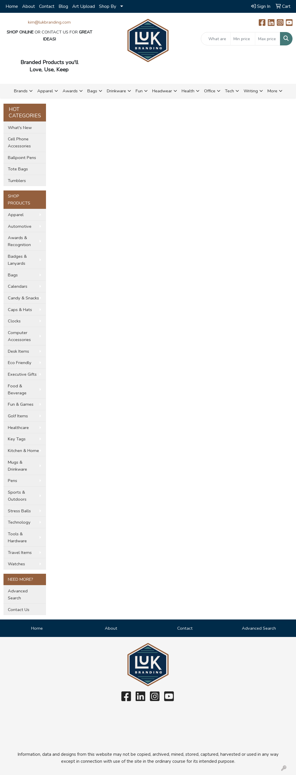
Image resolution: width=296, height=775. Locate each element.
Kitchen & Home (23, 450)
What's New (20, 127)
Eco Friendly (19, 363)
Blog (63, 6)
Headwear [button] (162, 91)
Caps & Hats (20, 310)
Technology (19, 522)
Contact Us (18, 609)
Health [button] (188, 91)
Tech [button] (229, 91)
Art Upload (83, 6)
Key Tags (17, 439)
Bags (13, 275)
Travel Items (20, 552)
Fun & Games (20, 404)
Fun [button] (139, 91)
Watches (16, 564)
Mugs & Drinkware (17, 465)
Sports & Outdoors (17, 495)
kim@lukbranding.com (49, 22)
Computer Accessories (19, 336)
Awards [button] (70, 91)
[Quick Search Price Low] (243, 38)
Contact (46, 6)
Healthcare (18, 427)
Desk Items (18, 351)
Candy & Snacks (23, 298)
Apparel (16, 215)
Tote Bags (18, 169)
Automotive (19, 226)
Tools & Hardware (17, 537)
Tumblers (17, 180)
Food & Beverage (17, 389)
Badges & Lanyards (17, 259)
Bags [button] (92, 91)
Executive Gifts (22, 374)
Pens (12, 480)
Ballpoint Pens (22, 157)
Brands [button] (21, 91)
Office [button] (209, 91)
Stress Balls (19, 511)
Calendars (17, 286)
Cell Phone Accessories (19, 142)
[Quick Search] (216, 38)
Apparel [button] (45, 91)
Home (12, 6)
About (28, 6)
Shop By (107, 6)
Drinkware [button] (116, 91)
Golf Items (18, 416)
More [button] (272, 91)
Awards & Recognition (19, 241)
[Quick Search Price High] (267, 38)
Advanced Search (18, 594)
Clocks (14, 321)
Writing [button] (251, 91)
